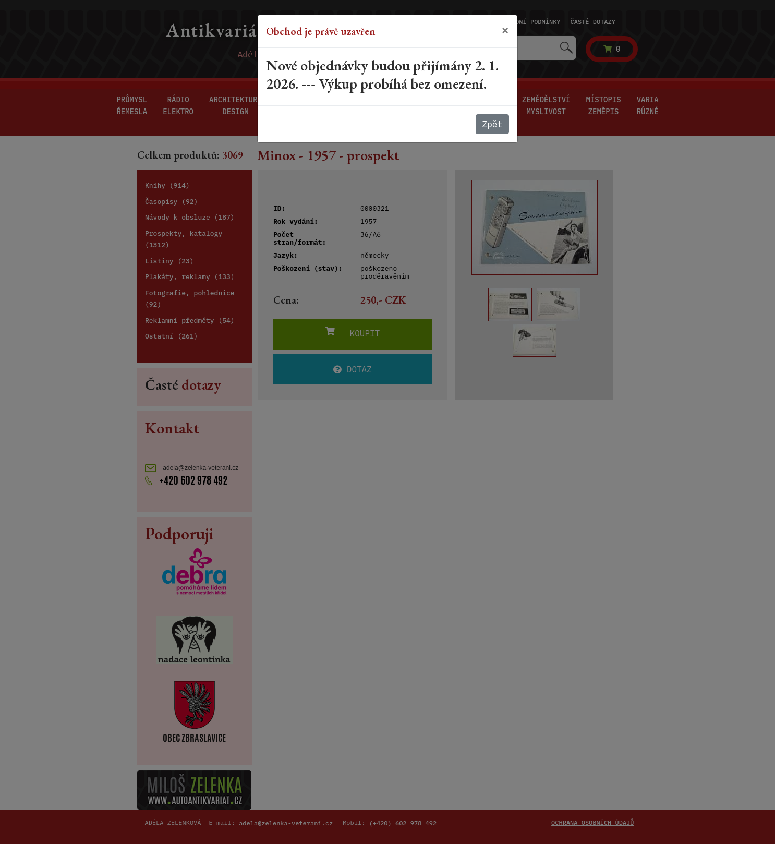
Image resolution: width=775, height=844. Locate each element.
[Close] (505, 30)
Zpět (492, 124)
